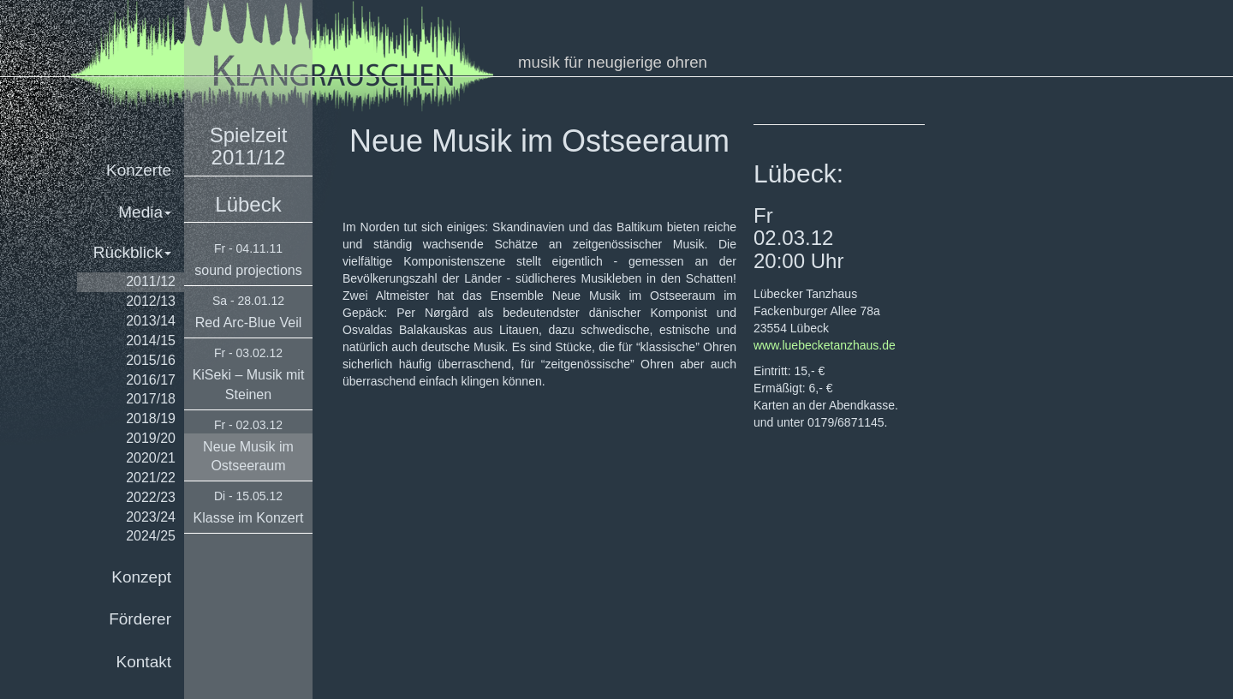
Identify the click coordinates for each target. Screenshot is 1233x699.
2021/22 (151, 477)
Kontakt (143, 662)
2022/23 (151, 497)
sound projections (247, 270)
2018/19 (151, 418)
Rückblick (132, 252)
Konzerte (138, 170)
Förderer (140, 619)
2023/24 (151, 517)
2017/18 (151, 398)
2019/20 (151, 438)
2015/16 (151, 360)
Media (144, 212)
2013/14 (151, 321)
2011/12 (151, 281)
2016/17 (151, 380)
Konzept (141, 577)
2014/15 (151, 340)
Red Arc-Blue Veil (248, 322)
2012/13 (151, 301)
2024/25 (151, 536)
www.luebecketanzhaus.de (825, 345)
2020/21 (151, 458)
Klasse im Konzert (249, 518)
